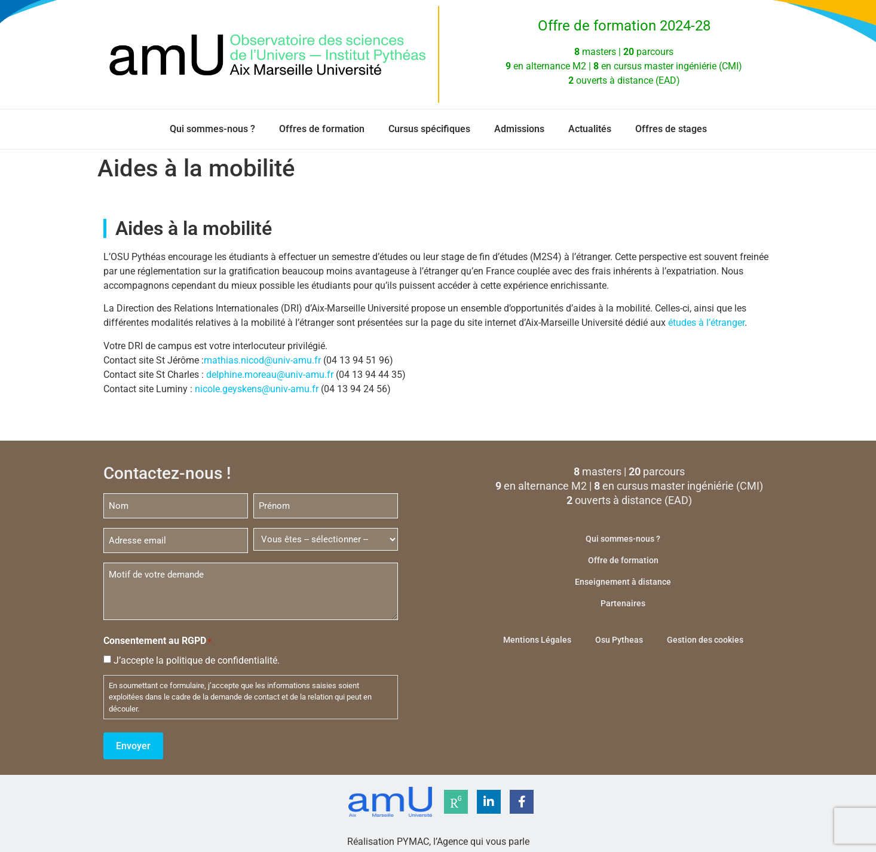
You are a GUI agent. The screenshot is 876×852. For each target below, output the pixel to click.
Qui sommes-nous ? (212, 129)
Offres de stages (671, 129)
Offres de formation (322, 129)
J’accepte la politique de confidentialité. (197, 658)
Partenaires (623, 603)
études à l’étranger (706, 322)
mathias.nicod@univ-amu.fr (262, 360)
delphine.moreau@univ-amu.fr (269, 374)
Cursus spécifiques (429, 129)
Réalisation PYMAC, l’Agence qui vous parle (438, 838)
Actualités (589, 129)
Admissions (519, 129)
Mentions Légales (537, 640)
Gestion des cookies (705, 640)
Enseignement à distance (623, 582)
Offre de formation (623, 560)
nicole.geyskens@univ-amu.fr (256, 389)
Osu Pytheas (619, 640)
